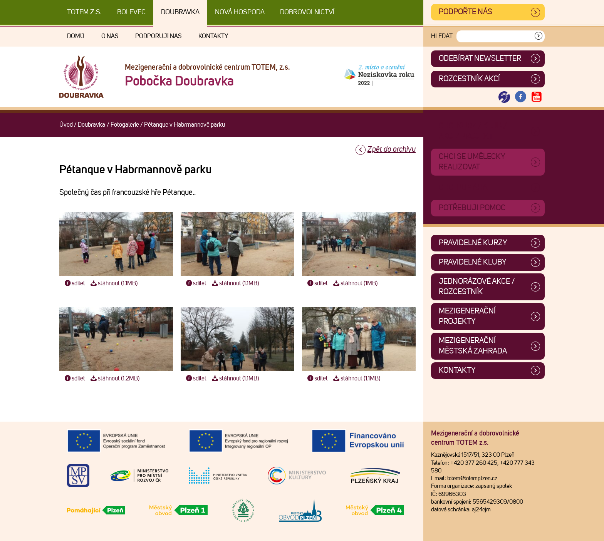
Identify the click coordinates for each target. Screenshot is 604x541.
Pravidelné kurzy (473, 243)
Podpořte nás (465, 12)
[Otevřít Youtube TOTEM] (536, 97)
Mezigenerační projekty (467, 316)
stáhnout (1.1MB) (113, 283)
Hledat (442, 36)
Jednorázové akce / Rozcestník (477, 287)
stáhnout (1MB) (354, 283)
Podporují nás (158, 36)
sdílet (74, 283)
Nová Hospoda (240, 12)
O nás (109, 36)
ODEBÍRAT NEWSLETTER (480, 58)
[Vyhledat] (538, 36)
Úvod (66, 125)
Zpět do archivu (391, 149)
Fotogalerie (125, 125)
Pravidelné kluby (473, 262)
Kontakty (213, 36)
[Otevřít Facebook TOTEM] (520, 97)
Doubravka (180, 12)
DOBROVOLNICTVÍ (307, 12)
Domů (75, 36)
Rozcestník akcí (469, 79)
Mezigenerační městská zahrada (473, 346)
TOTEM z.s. (84, 12)
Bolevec (131, 12)
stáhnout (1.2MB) (114, 378)
